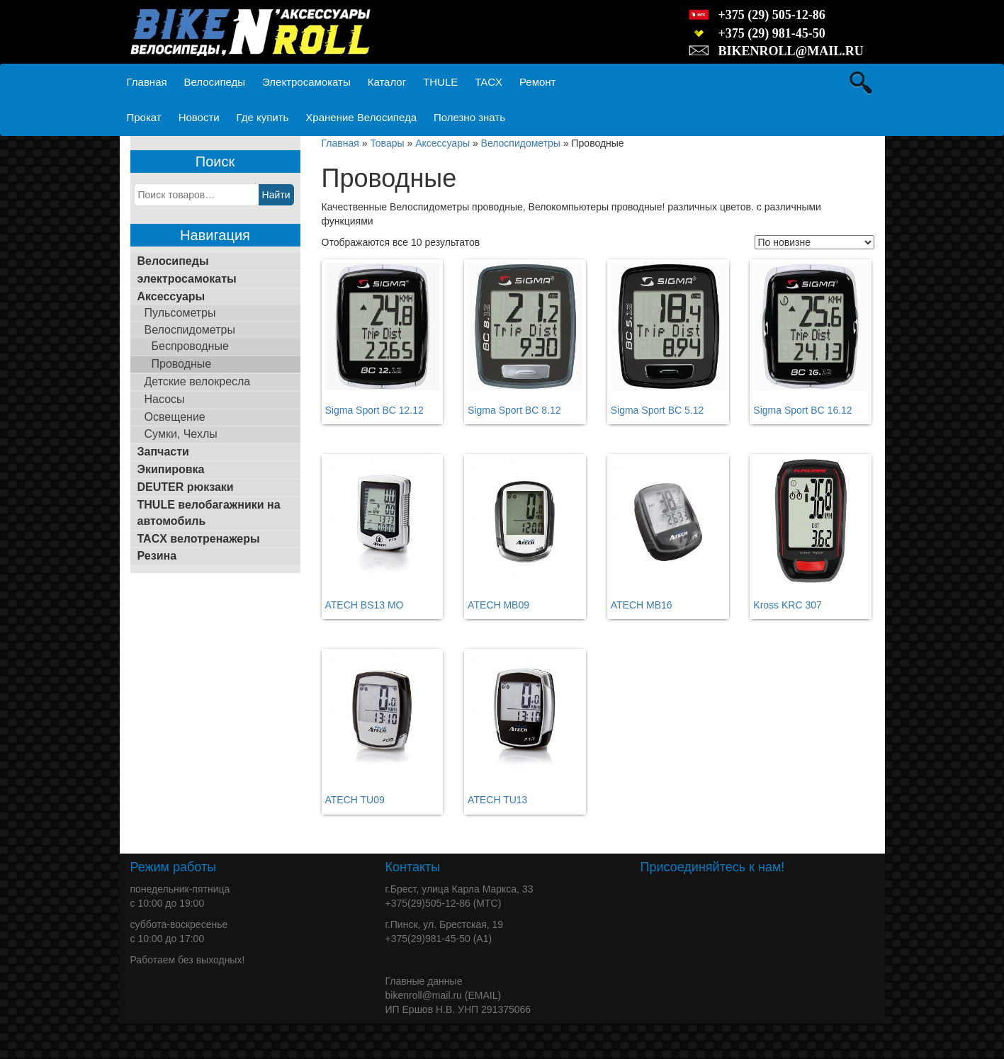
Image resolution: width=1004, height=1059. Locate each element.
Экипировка (171, 469)
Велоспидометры (190, 330)
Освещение (175, 417)
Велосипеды (214, 82)
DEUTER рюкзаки (185, 487)
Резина (157, 556)
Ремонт (537, 82)
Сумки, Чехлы (181, 434)
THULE (440, 82)
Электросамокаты (306, 82)
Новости (199, 117)
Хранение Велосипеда (361, 117)
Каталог (387, 82)
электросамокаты (187, 279)
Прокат (144, 117)
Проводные (182, 364)
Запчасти (163, 452)
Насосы (165, 399)
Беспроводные (190, 346)
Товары (387, 143)
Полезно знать (469, 117)
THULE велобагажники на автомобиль (209, 513)
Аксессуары (171, 296)
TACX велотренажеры (198, 539)
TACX (488, 82)
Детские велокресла (198, 381)
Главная (147, 82)
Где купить (263, 117)
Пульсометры (180, 313)
